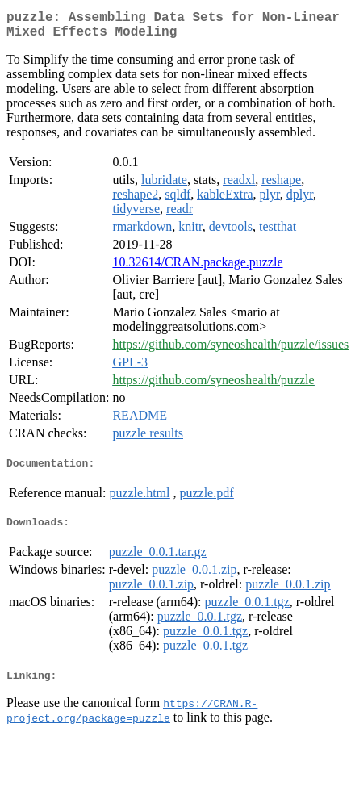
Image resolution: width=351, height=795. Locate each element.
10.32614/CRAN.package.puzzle (197, 268)
